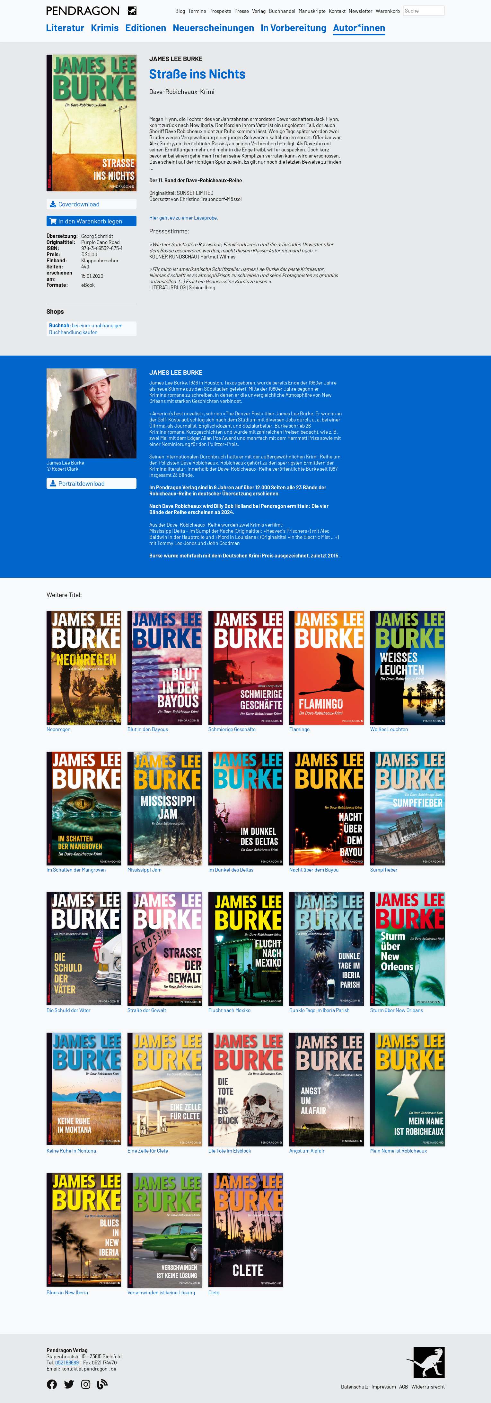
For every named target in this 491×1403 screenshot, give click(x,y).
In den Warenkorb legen (85, 221)
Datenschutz (354, 1386)
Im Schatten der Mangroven (76, 869)
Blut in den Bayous (147, 729)
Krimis (105, 28)
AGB (403, 1386)
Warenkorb (388, 11)
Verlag (259, 11)
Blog (180, 11)
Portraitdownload (77, 483)
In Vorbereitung (294, 28)
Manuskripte (312, 11)
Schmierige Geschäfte (232, 729)
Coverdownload (74, 204)
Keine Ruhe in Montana (71, 1150)
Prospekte (220, 11)
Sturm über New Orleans (396, 1010)
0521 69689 (67, 1362)
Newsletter (361, 11)
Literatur (65, 28)
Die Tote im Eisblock (229, 1150)
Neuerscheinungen (213, 28)
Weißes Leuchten (389, 729)
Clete (213, 1292)
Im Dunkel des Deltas (230, 869)
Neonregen (59, 729)
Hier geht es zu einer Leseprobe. (183, 217)
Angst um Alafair (307, 1150)
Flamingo (299, 729)
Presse (241, 11)
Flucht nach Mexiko (229, 1010)
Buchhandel (282, 11)
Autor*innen (359, 28)
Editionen (145, 28)
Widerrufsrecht (428, 1386)
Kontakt (337, 11)
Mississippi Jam (144, 869)
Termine (197, 11)
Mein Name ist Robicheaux (398, 1150)
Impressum (384, 1386)
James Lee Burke (176, 58)
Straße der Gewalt (146, 1010)
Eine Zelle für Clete (147, 1150)
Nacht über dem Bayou (314, 869)
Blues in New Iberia (67, 1292)
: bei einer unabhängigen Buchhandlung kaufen (86, 328)
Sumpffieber (384, 869)
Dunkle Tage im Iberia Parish (319, 1010)
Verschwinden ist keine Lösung (161, 1292)
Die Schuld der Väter (69, 1010)
